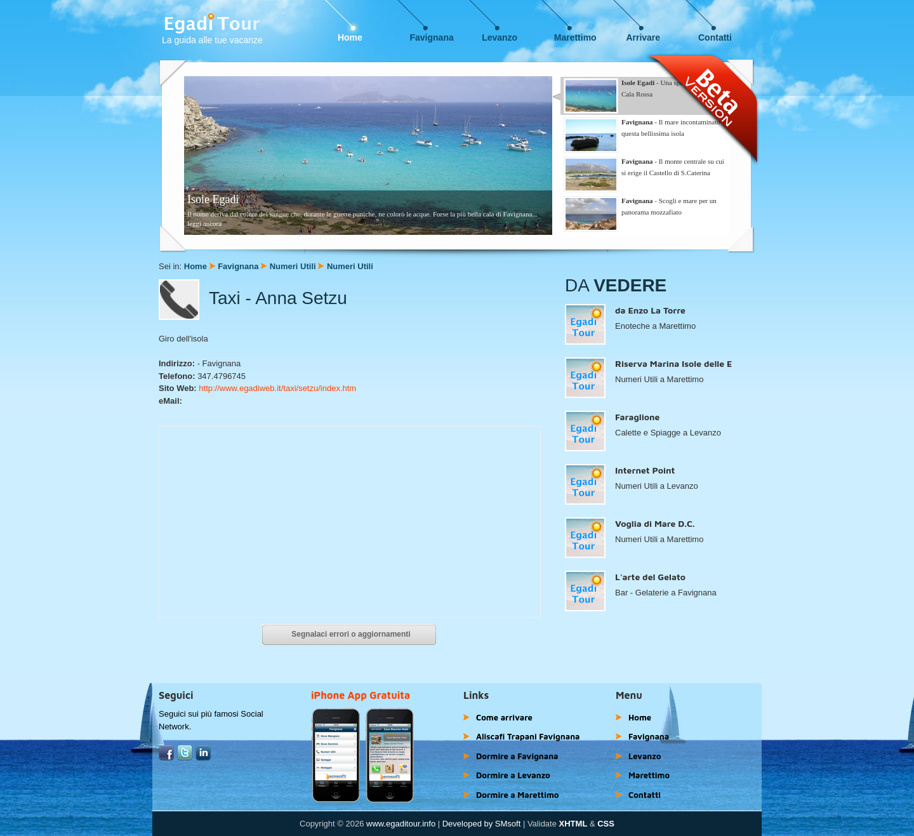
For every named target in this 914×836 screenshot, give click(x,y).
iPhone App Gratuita (360, 695)
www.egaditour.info (400, 823)
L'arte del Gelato (650, 576)
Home (350, 37)
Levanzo (499, 37)
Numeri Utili (293, 266)
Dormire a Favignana (517, 756)
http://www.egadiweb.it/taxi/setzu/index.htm (277, 388)
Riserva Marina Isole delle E (673, 363)
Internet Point (645, 470)
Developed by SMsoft (481, 823)
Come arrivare (504, 717)
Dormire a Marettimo (517, 795)
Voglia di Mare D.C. (654, 523)
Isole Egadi (213, 199)
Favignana (432, 37)
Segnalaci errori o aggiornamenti (350, 634)
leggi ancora (204, 223)
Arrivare (643, 37)
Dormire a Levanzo (513, 775)
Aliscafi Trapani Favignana (528, 736)
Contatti (715, 37)
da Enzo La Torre (650, 310)
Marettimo (575, 37)
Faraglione (637, 416)
